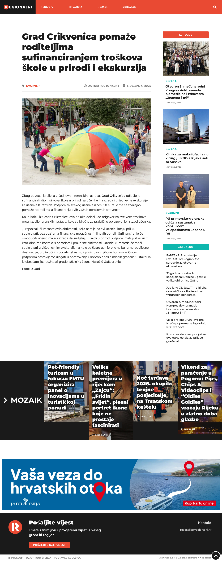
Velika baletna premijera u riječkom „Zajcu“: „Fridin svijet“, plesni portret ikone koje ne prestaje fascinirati (110, 396)
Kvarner (33, 86)
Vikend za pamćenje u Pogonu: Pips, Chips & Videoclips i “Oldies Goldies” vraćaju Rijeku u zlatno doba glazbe (200, 393)
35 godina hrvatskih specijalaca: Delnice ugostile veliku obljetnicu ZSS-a (186, 277)
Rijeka (171, 81)
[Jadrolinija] (111, 509)
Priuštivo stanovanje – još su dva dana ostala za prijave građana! (186, 338)
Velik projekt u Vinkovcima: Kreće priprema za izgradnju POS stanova (186, 323)
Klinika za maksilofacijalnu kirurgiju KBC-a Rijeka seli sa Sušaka (186, 158)
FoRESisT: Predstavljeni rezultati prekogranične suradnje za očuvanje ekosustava (182, 261)
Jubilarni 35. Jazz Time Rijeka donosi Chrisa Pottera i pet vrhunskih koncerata (186, 291)
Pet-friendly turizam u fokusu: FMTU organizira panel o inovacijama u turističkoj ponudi (66, 387)
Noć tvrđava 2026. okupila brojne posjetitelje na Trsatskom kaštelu (155, 392)
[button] (215, 7)
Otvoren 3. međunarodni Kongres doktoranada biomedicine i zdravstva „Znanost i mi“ (185, 92)
